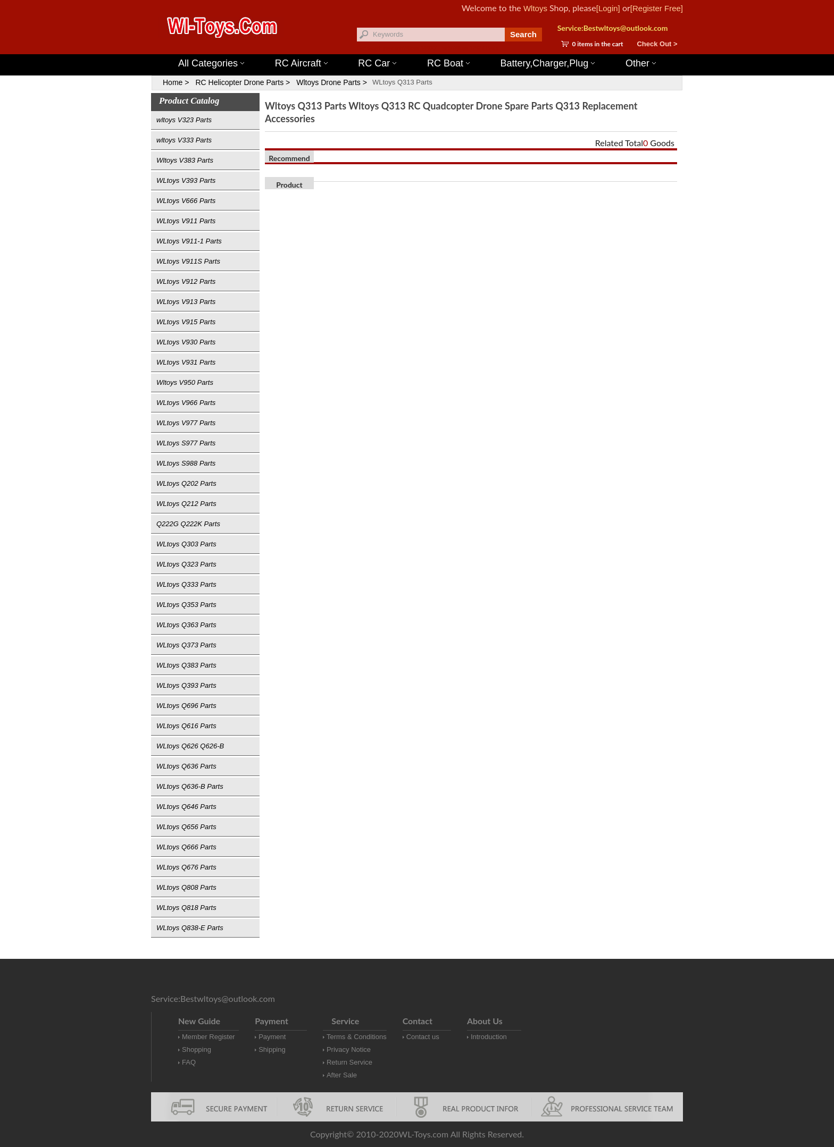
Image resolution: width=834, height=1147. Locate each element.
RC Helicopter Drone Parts (239, 82)
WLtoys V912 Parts (185, 281)
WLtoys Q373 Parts (186, 645)
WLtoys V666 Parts (185, 201)
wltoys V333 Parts (184, 140)
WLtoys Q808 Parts (186, 887)
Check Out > (657, 44)
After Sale (342, 1075)
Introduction (489, 1037)
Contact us (422, 1037)
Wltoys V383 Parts (184, 160)
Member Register (208, 1037)
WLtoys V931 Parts (185, 362)
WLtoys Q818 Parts (186, 908)
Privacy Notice (349, 1049)
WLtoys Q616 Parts (186, 726)
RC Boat (448, 63)
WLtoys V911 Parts (185, 221)
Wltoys (535, 8)
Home (172, 82)
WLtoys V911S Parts (188, 261)
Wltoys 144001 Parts (427, 48)
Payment (272, 1037)
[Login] (608, 8)
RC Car (377, 63)
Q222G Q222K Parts (188, 524)
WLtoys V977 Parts (185, 423)
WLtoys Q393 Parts (186, 685)
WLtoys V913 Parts (185, 302)
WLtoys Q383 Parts (186, 665)
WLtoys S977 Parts (185, 443)
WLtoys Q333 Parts (186, 584)
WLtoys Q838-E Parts (189, 928)
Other (641, 63)
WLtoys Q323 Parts (186, 564)
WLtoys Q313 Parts (402, 82)
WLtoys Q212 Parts (186, 504)
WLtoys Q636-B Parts (189, 786)
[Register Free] (656, 8)
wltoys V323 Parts (184, 120)
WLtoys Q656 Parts (186, 827)
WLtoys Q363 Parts (186, 625)
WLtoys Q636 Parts (186, 766)
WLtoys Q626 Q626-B (190, 746)
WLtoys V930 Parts (185, 342)
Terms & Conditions (357, 1037)
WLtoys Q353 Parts (186, 605)
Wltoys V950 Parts (184, 382)
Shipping (272, 1049)
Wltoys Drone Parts (328, 82)
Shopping (196, 1049)
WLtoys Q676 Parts (186, 867)
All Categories (211, 63)
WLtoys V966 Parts (185, 403)
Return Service (349, 1062)
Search (523, 34)
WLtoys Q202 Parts (186, 483)
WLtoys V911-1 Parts (189, 241)
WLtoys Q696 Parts (186, 706)
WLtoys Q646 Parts (186, 807)
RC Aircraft (301, 63)
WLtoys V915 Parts (185, 322)
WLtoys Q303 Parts (186, 544)
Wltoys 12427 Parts (475, 48)
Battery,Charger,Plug (548, 63)
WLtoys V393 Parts (185, 180)
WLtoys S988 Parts (185, 463)
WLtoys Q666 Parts (186, 847)
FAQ (189, 1062)
